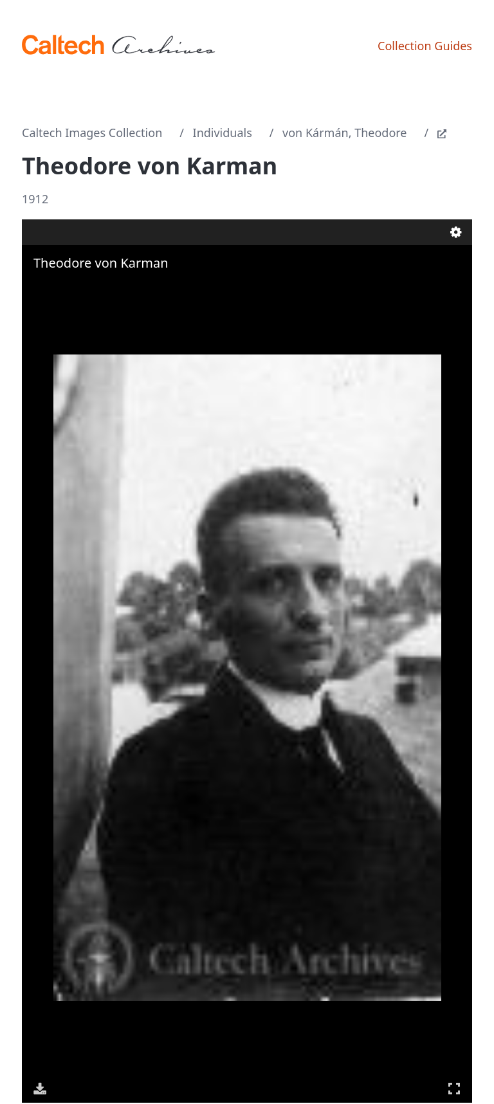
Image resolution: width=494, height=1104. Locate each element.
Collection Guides (425, 45)
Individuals (222, 132)
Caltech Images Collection (92, 132)
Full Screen (454, 1088)
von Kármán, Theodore (344, 132)
